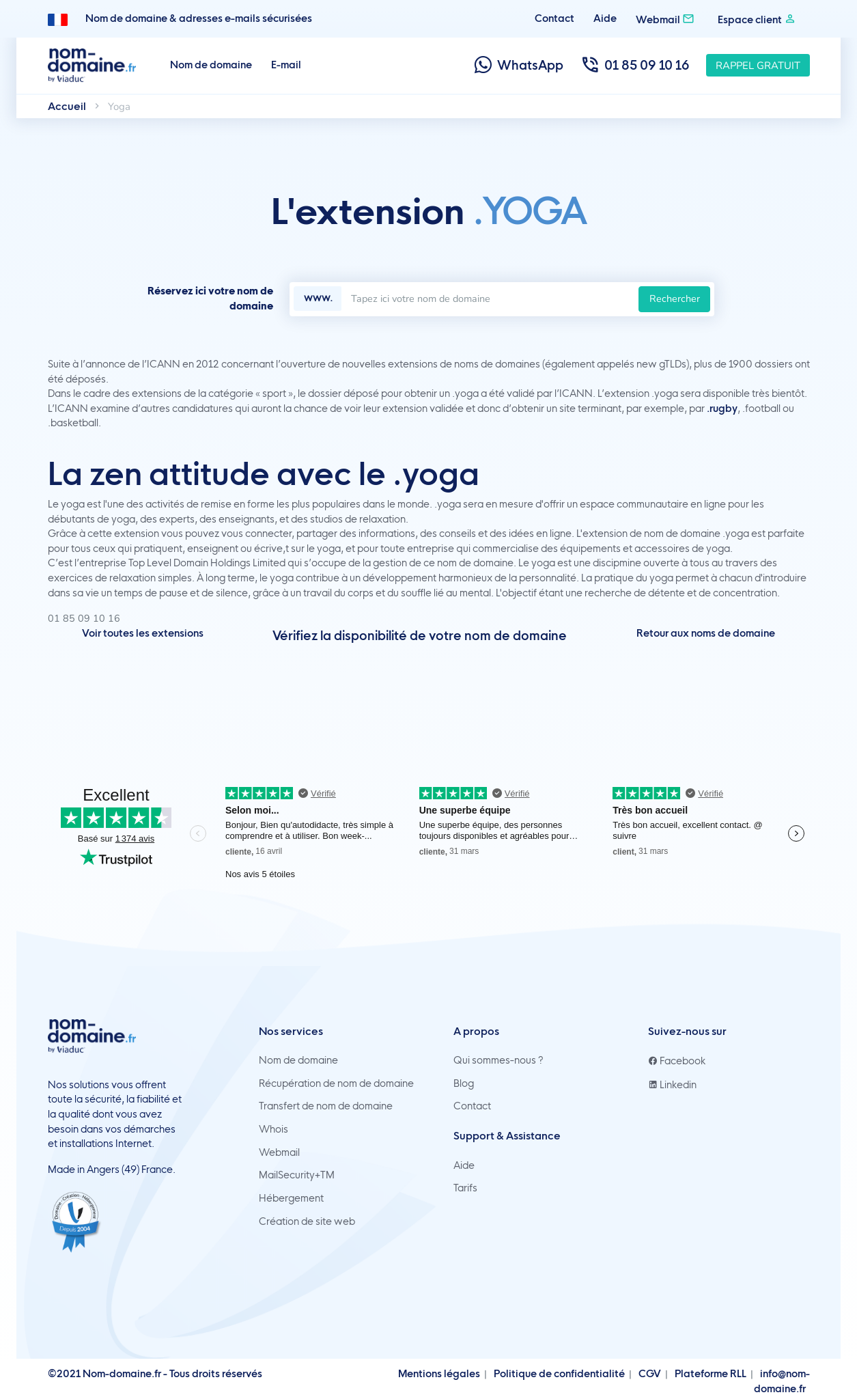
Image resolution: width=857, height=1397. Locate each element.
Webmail (665, 19)
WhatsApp (518, 65)
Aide (605, 18)
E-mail (286, 65)
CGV (649, 1374)
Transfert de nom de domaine (326, 1106)
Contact (554, 18)
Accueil (67, 106)
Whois (273, 1129)
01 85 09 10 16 (635, 65)
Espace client (757, 19)
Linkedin (672, 1085)
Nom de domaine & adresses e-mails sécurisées (198, 18)
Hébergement (291, 1198)
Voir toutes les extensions (142, 633)
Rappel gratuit (758, 65)
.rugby (722, 408)
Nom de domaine (211, 65)
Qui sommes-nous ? (498, 1060)
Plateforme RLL (710, 1374)
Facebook (677, 1061)
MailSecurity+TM (297, 1175)
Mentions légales (439, 1374)
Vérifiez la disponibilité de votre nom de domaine (419, 636)
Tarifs (465, 1188)
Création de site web (307, 1221)
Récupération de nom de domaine (336, 1083)
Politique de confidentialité (559, 1374)
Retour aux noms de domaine (705, 633)
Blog (463, 1083)
